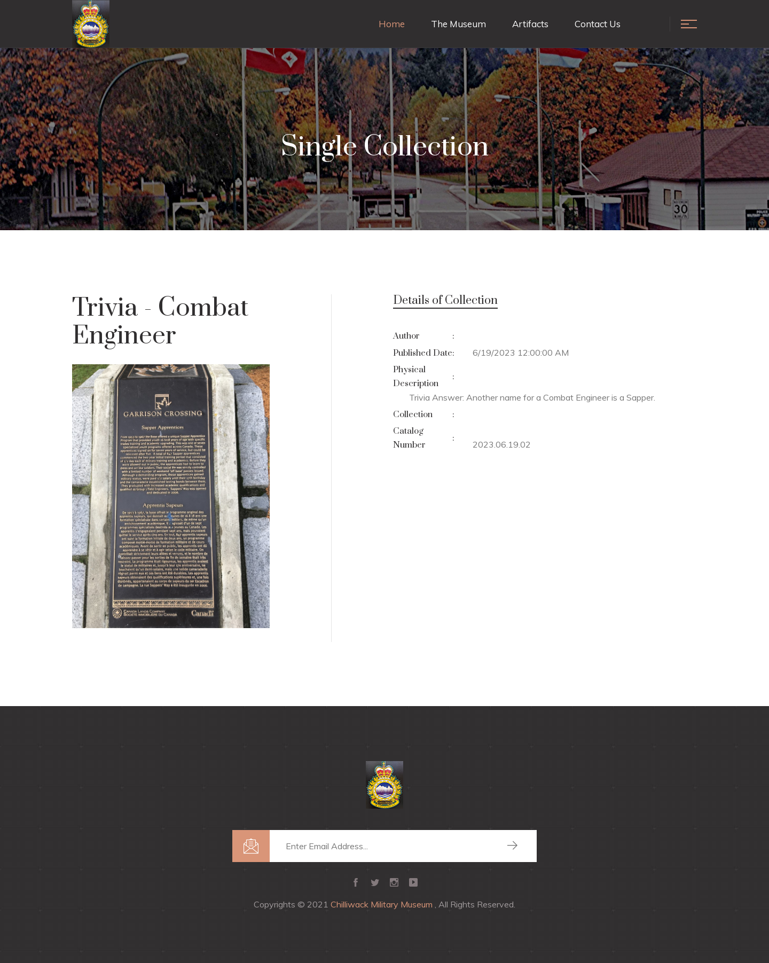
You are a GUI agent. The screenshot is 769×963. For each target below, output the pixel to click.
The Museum (458, 23)
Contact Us (598, 23)
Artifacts (530, 23)
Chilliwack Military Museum (383, 904)
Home (392, 23)
